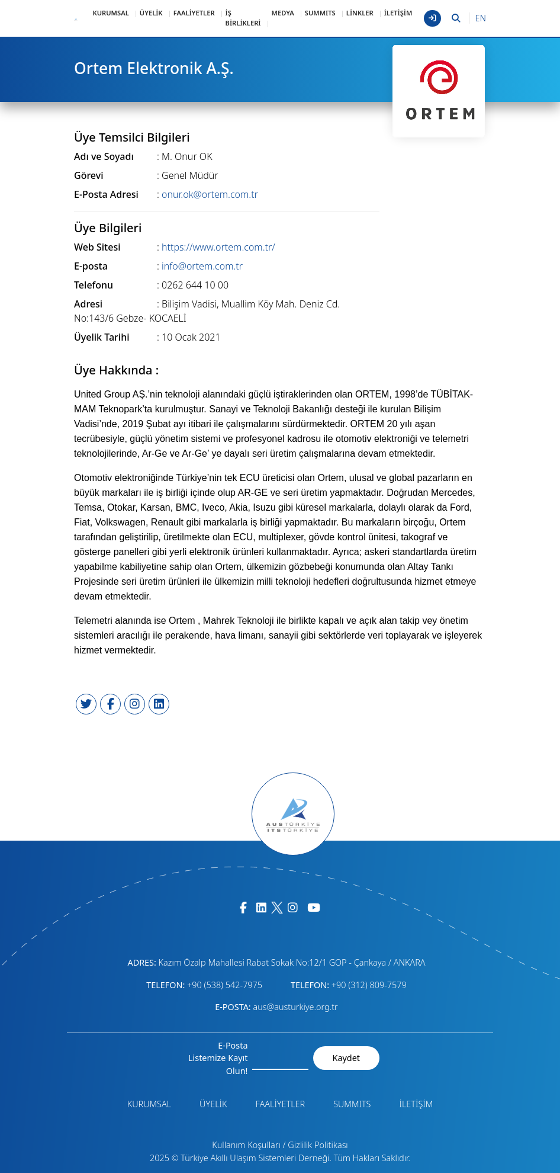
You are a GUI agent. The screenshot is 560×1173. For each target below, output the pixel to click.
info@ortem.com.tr (202, 266)
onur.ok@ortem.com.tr (210, 194)
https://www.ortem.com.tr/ (218, 247)
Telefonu (93, 284)
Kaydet (346, 1057)
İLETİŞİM (398, 12)
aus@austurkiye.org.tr (295, 1006)
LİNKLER (360, 12)
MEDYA (283, 12)
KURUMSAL (110, 12)
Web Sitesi (97, 247)
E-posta (91, 266)
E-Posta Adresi (106, 194)
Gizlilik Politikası (317, 1144)
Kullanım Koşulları (246, 1144)
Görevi (88, 175)
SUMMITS (320, 12)
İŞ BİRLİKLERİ (243, 17)
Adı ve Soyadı (104, 156)
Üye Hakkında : (116, 370)
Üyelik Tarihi (102, 337)
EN (480, 18)
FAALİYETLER (194, 12)
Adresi (88, 303)
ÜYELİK (151, 12)
